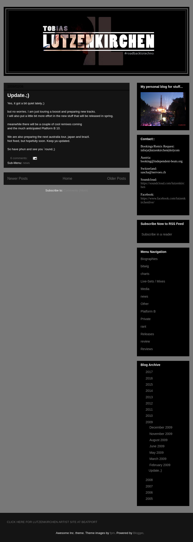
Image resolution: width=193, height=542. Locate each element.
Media (145, 289)
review (145, 341)
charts (145, 274)
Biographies (149, 259)
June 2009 (157, 446)
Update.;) (18, 95)
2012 (150, 403)
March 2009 (158, 459)
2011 (150, 409)
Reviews (147, 349)
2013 (150, 397)
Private (146, 319)
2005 (150, 499)
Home (67, 178)
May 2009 (156, 452)
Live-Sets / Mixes (153, 281)
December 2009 (161, 427)
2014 (150, 391)
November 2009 (161, 434)
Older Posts (116, 178)
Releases (147, 334)
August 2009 (158, 440)
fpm (112, 533)
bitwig (145, 266)
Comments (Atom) (76, 190)
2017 (150, 372)
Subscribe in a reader (157, 234)
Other (145, 304)
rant (143, 326)
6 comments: (19, 158)
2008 (150, 480)
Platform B (148, 311)
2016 (150, 378)
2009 (150, 422)
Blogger (138, 533)
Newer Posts (17, 178)
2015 (150, 384)
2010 (150, 416)
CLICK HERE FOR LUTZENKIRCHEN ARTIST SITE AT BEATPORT (52, 522)
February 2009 (160, 465)
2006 (150, 492)
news (26, 163)
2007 (150, 486)
